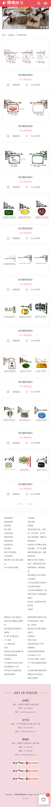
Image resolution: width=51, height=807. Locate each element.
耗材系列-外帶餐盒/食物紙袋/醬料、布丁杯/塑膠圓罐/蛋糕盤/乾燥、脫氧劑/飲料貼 (37, 550)
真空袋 (30, 605)
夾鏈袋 (30, 609)
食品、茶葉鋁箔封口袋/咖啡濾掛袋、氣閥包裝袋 (37, 567)
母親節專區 (8, 522)
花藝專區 (31, 648)
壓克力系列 (32, 640)
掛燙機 (30, 526)
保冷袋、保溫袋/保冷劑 (37, 602)
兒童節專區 (8, 518)
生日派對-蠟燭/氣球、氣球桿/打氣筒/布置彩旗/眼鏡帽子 (37, 594)
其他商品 (11, 35)
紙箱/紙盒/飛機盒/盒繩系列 (13, 623)
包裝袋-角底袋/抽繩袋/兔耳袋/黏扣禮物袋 (13, 653)
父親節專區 (8, 533)
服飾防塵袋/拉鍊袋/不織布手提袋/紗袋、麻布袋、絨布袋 (37, 621)
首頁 (3, 35)
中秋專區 (31, 518)
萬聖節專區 (8, 541)
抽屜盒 (6, 632)
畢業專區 (7, 526)
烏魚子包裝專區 (10, 552)
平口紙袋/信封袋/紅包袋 (13, 663)
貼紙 (6, 648)
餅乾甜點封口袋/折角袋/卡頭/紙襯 (37, 577)
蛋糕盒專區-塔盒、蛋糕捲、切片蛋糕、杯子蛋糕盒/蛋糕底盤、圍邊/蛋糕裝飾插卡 (37, 535)
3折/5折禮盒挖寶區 (11, 567)
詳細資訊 (16, 85)
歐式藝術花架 (22, 35)
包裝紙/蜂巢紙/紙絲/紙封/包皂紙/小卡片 (36, 653)
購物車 (47, 796)
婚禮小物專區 (33, 678)
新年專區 (7, 548)
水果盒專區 (8, 556)
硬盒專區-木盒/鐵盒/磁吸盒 (13, 562)
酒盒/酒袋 (31, 522)
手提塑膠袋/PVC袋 (11, 667)
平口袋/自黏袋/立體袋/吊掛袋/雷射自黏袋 (37, 584)
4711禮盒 (7, 640)
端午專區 (7, 529)
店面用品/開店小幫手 (36, 644)
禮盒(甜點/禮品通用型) (13, 629)
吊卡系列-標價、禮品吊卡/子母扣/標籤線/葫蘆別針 (37, 663)
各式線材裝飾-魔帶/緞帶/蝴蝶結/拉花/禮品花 (37, 672)
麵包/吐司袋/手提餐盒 (36, 560)
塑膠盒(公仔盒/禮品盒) (13, 617)
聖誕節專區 (8, 537)
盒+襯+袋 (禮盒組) (11, 636)
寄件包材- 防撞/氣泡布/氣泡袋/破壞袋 (13, 672)
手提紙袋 (7, 659)
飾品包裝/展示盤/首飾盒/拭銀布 (37, 630)
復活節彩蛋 (8, 545)
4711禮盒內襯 (9, 644)
